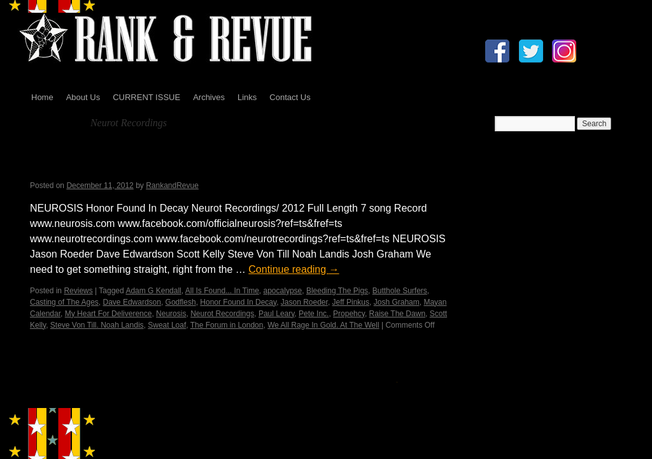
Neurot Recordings (222, 313)
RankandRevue (172, 185)
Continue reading (293, 269)
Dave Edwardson (132, 302)
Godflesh (181, 302)
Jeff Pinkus (350, 302)
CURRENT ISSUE (146, 97)
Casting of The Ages (64, 302)
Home (42, 97)
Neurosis (171, 313)
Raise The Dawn (397, 313)
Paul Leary (276, 313)
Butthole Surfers (399, 290)
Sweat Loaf (167, 325)
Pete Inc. (314, 313)
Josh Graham (397, 302)
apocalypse (283, 290)
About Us (83, 97)
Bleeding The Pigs (337, 290)
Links (247, 97)
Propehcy (349, 313)
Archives (209, 97)
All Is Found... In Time (222, 290)
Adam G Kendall (153, 290)
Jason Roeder (304, 302)
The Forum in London (227, 325)
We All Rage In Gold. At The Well (323, 325)
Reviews (78, 290)
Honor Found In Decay (238, 302)
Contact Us (289, 97)
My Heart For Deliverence (108, 313)
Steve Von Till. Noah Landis (97, 325)
